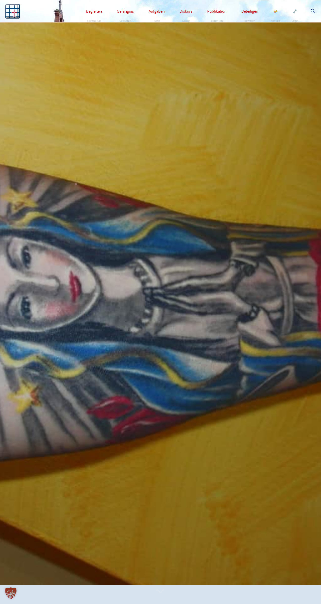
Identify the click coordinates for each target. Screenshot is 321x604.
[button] (11, 593)
